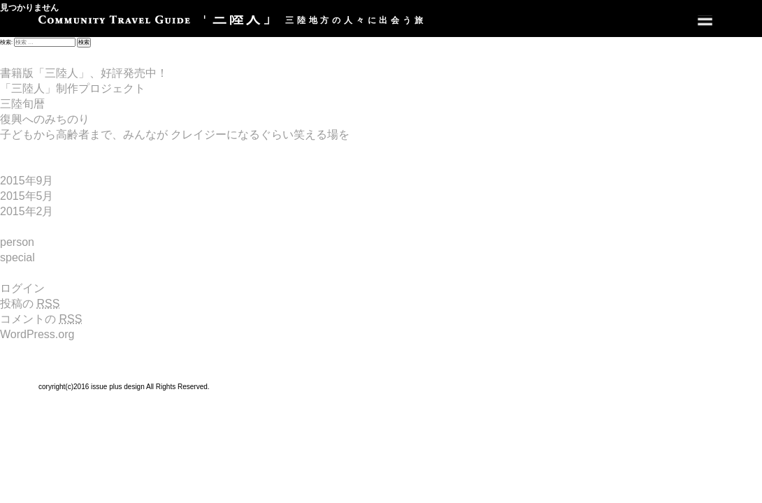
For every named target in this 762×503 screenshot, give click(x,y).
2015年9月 (27, 181)
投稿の (29, 303)
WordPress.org (37, 334)
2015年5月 (27, 196)
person (17, 242)
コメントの (41, 319)
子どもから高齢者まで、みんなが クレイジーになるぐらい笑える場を (175, 134)
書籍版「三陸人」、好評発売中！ (84, 73)
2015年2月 (27, 211)
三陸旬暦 (22, 104)
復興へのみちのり (44, 119)
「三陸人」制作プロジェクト (72, 88)
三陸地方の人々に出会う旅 (232, 20)
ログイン (22, 288)
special (17, 257)
